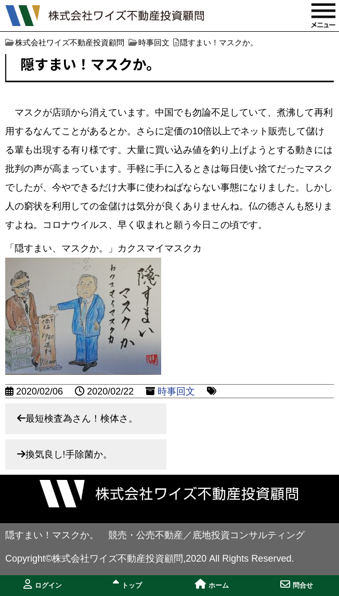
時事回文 (176, 391)
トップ (127, 584)
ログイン (42, 584)
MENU (323, 15)
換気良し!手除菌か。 (68, 454)
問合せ (296, 584)
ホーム (212, 584)
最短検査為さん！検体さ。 (81, 418)
